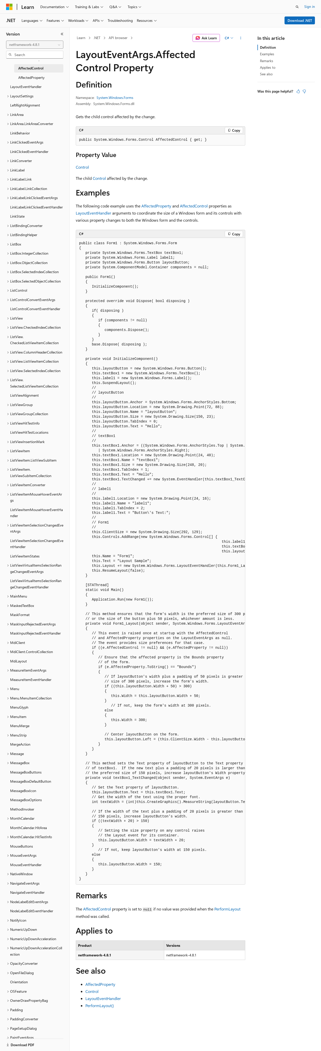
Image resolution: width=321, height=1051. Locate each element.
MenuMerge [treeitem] (19, 725)
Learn (81, 37)
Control (82, 167)
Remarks (266, 60)
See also (266, 74)
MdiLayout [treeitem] (18, 661)
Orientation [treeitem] (19, 981)
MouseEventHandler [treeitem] (26, 864)
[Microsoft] (9, 7)
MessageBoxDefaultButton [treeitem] (30, 781)
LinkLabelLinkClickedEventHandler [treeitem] (36, 207)
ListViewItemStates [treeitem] (25, 556)
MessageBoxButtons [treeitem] (26, 772)
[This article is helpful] (298, 91)
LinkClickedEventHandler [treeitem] (29, 151)
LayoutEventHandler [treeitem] (26, 86)
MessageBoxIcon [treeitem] (23, 790)
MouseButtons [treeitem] (21, 846)
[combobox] (34, 45)
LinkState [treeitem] (17, 216)
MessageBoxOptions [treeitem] (26, 799)
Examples (267, 53)
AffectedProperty (156, 205)
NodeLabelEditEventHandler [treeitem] (31, 910)
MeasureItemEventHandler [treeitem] (30, 679)
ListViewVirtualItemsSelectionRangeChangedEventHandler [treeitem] (36, 583)
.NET (96, 37)
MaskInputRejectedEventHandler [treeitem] (35, 633)
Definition (268, 47)
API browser (118, 37)
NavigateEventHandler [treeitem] (27, 892)
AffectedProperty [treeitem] (31, 77)
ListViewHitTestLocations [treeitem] (29, 432)
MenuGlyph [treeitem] (19, 707)
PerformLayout (227, 909)
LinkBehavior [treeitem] (20, 133)
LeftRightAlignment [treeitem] (25, 105)
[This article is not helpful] (304, 91)
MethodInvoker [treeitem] (22, 809)
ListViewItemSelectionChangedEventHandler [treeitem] (36, 543)
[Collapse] (62, 34)
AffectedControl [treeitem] (31, 68)
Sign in (309, 6)
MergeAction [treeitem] (20, 744)
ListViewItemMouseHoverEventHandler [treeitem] (36, 512)
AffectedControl (194, 205)
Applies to (267, 67)
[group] (160, 561)
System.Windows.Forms (115, 97)
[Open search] (297, 6)
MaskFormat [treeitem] (20, 614)
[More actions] (240, 38)
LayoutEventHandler (93, 213)
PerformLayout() (99, 1005)
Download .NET (300, 20)
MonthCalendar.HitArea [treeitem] (28, 827)
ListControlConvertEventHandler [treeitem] (35, 308)
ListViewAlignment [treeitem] (24, 395)
